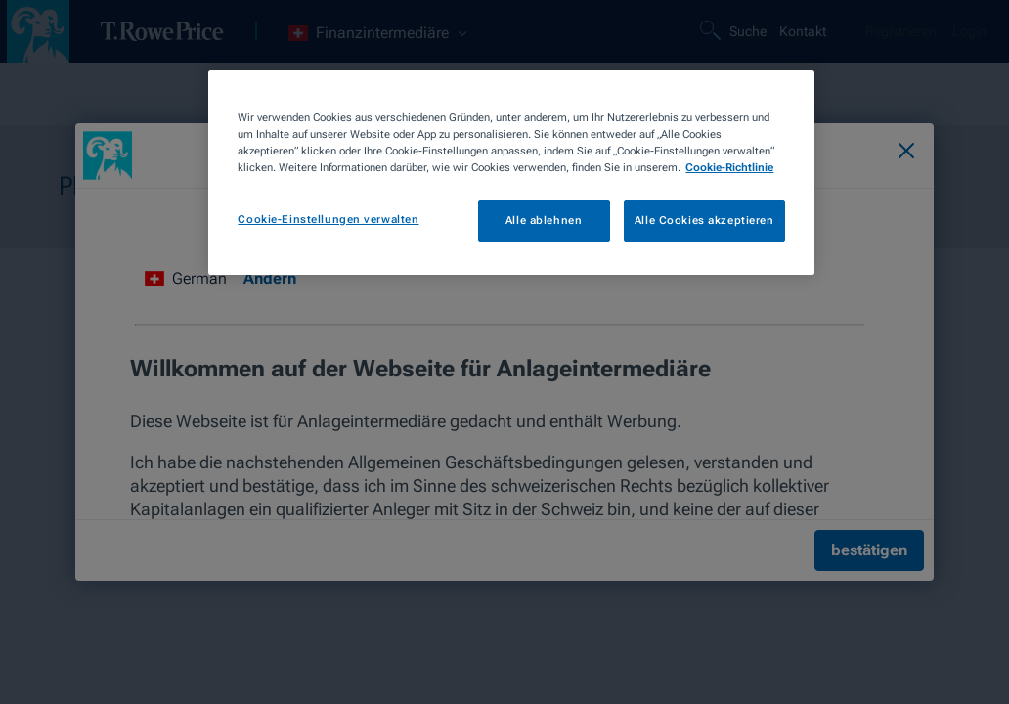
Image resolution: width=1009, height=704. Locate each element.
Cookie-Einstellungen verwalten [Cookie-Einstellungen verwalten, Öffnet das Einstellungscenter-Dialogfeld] (328, 219)
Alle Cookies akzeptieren (704, 220)
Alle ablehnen (543, 220)
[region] (510, 172)
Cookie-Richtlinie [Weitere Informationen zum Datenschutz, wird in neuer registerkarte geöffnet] (729, 167)
